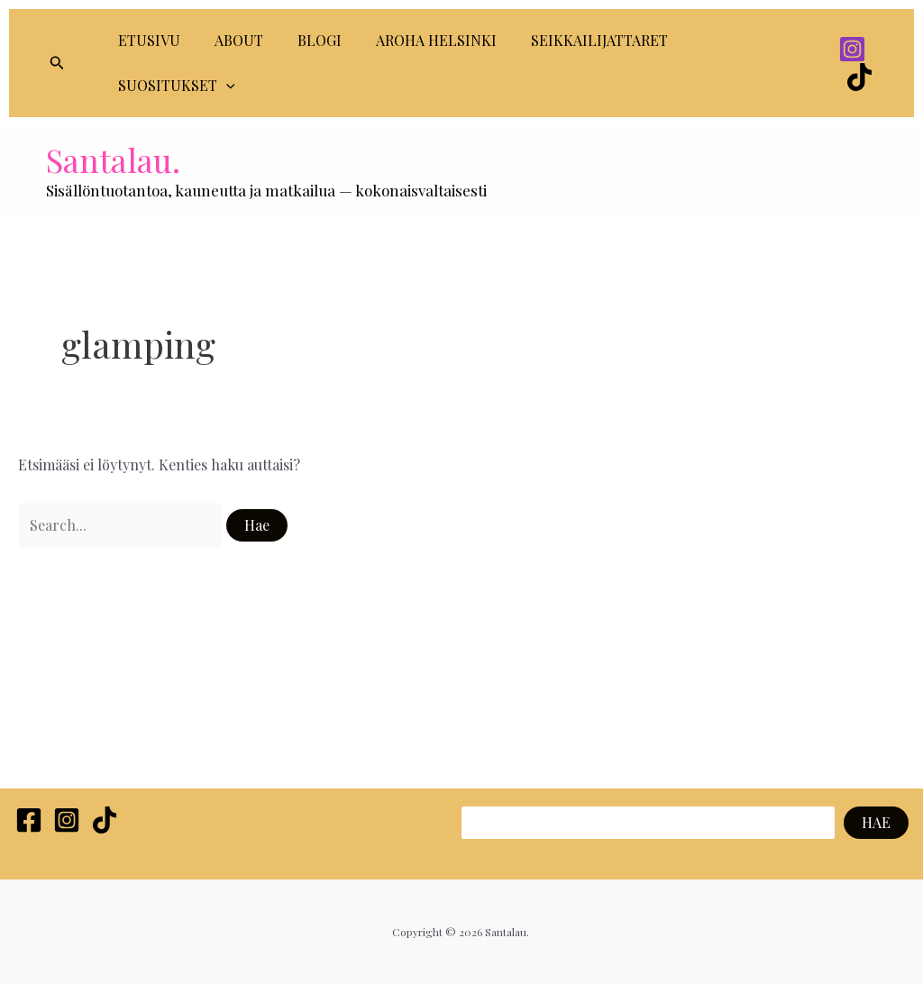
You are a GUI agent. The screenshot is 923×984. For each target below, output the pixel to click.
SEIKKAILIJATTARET (575, 40)
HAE (876, 822)
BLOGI (306, 40)
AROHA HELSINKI (417, 40)
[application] (224, 85)
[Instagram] (852, 49)
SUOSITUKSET (174, 85)
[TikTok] (859, 77)
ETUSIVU (146, 40)
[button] (57, 63)
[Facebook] (28, 820)
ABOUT (230, 40)
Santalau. (113, 159)
